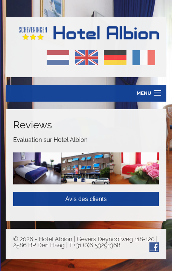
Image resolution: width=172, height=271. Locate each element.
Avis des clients (86, 199)
